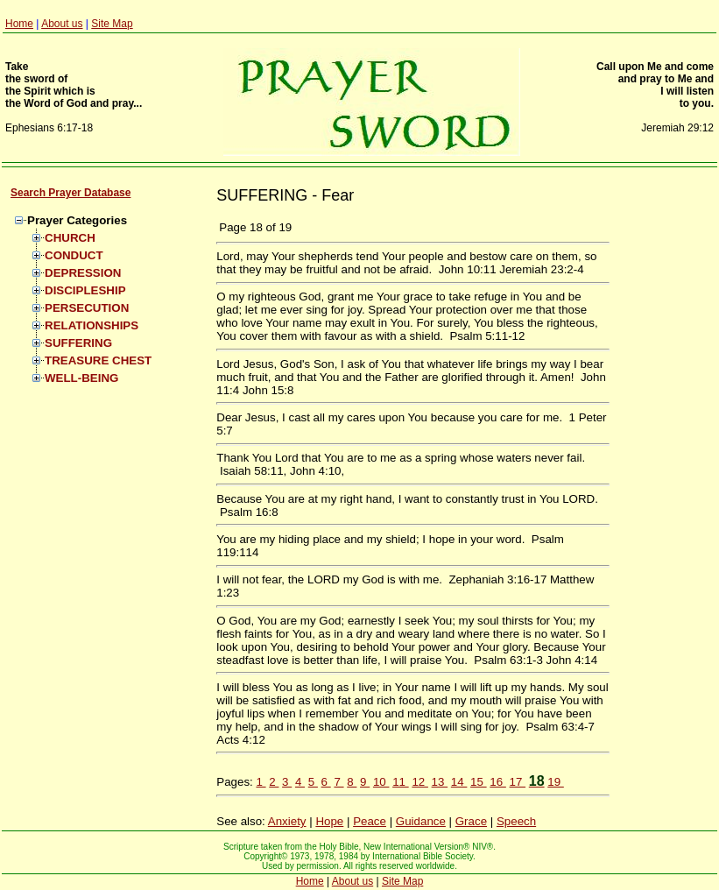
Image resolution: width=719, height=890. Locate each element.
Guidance (421, 821)
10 (381, 781)
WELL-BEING (81, 378)
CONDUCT (74, 255)
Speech (516, 821)
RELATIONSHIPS (91, 325)
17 (518, 781)
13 (440, 781)
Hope (329, 821)
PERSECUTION (87, 307)
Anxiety (287, 821)
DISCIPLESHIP (85, 290)
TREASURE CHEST (98, 360)
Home (19, 24)
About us (61, 24)
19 (555, 781)
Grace (471, 821)
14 (459, 781)
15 (478, 781)
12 (420, 781)
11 (400, 781)
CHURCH (70, 237)
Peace (369, 821)
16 (498, 781)
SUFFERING (78, 343)
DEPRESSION (83, 272)
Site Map (111, 24)
